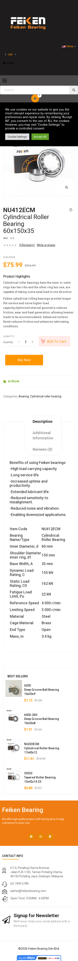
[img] (73, 90)
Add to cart (56, 341)
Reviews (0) (42, 449)
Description (42, 421)
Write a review (46, 245)
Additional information (43, 435)
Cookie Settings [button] (17, 136)
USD (10, 54)
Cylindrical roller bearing (45, 396)
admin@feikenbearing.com (28, 891)
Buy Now (24, 360)
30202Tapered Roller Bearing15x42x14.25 (40, 777)
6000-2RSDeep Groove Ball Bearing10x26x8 (41, 719)
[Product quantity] (25, 342)
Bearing (24, 396)
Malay (67, 46)
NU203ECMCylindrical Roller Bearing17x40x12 (41, 748)
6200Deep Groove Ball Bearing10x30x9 (41, 690)
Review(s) (27, 245)
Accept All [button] (40, 136)
